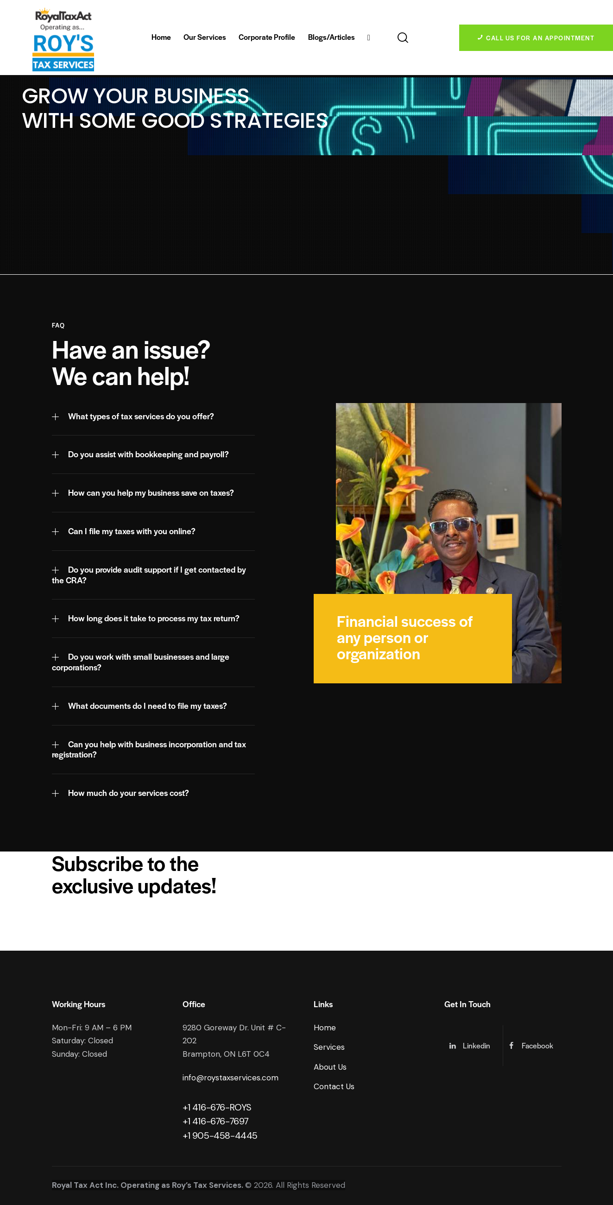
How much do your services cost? (128, 793)
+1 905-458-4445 (220, 1135)
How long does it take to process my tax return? (154, 618)
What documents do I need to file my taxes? (147, 705)
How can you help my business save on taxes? (151, 492)
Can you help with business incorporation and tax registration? (149, 749)
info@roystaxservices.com (230, 1078)
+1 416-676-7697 (216, 1121)
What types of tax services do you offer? (141, 416)
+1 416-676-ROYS (217, 1107)
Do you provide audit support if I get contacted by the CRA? (149, 575)
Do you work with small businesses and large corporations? (140, 662)
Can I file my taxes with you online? (132, 531)
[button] (153, 416)
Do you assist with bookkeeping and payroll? (148, 454)
